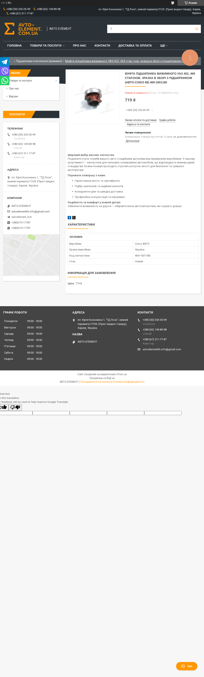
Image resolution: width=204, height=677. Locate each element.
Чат (186, 666)
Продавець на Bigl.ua (102, 378)
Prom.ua (122, 374)
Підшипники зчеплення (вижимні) (39, 61)
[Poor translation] (15, 407)
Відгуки (13, 96)
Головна (14, 45)
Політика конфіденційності (128, 381)
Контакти (102, 45)
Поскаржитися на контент (95, 381)
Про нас (79, 45)
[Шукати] (197, 29)
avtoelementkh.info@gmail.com (30, 211)
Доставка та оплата (135, 45)
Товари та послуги (45, 45)
